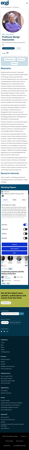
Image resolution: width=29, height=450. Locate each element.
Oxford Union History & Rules (10, 436)
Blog (2, 345)
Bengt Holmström (7, 277)
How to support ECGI (6, 376)
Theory (8, 283)
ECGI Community (5, 383)
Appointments (5, 387)
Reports (3, 361)
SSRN (18, 48)
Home (2, 7)
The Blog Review (5, 352)
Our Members (16, 7)
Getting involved (5, 373)
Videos (3, 349)
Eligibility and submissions (8, 366)
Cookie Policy (7, 445)
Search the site (5, 311)
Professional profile (8, 48)
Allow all (14, 244)
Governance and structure (8, 419)
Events (3, 397)
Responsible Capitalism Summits (9, 407)
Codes (2, 342)
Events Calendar (5, 400)
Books (2, 347)
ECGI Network (8, 7)
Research (3, 356)
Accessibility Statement (19, 445)
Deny (14, 253)
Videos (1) (14, 63)
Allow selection (14, 248)
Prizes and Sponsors (6, 368)
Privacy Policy (9, 441)
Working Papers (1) (10, 59)
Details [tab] (14, 199)
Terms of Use (19, 441)
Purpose (3, 283)
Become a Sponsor (15, 322)
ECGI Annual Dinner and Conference (10, 405)
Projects (3, 364)
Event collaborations (6, 409)
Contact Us (24, 436)
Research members (6, 393)
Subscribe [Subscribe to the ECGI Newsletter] (6, 303)
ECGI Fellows (4, 390)
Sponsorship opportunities (8, 381)
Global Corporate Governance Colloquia (11, 403)
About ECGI (4, 414)
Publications (4, 339)
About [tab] (23, 199)
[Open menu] (27, 3)
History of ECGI (5, 417)
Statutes (3, 422)
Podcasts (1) (21, 59)
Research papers (5, 359)
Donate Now (5, 322)
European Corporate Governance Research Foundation (12, 425)
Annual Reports (5, 428)
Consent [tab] (5, 199)
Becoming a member (6, 378)
